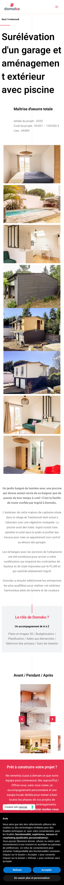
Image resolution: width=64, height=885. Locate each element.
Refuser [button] (17, 870)
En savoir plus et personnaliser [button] (32, 878)
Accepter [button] (46, 870)
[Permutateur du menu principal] (57, 7)
